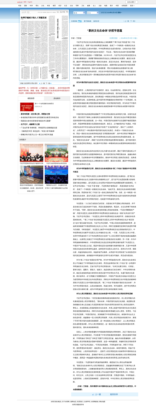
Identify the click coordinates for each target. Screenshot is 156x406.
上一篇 (96, 394)
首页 (25, 2)
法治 (71, 5)
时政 (19, 5)
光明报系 (124, 5)
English (30, 2)
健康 (88, 5)
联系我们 (80, 401)
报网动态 (73, 401)
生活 (65, 5)
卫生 (82, 5)
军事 (77, 5)
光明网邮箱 (94, 401)
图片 (111, 5)
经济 (59, 5)
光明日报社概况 (56, 401)
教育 (54, 5)
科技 (48, 5)
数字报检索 (87, 21)
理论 (37, 5)
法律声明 (87, 401)
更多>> (132, 5)
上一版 (42, 83)
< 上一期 (126, 21)
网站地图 (102, 401)
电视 (105, 5)
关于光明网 (65, 401)
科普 (117, 5)
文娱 (100, 5)
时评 (31, 5)
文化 (42, 5)
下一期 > (133, 21)
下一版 (48, 83)
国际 (25, 5)
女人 (94, 5)
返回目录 (96, 21)
